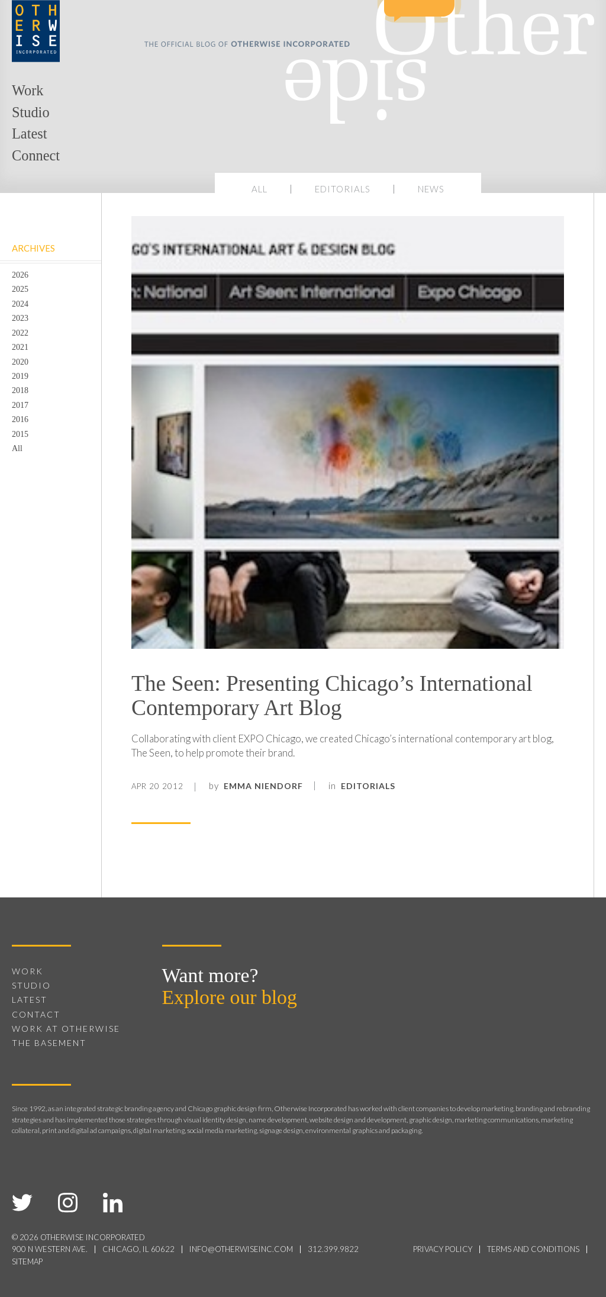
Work (27, 90)
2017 (20, 405)
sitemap (27, 1261)
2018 (20, 390)
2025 (20, 289)
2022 (20, 332)
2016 (20, 419)
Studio (31, 112)
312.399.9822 (333, 1249)
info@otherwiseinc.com (241, 1249)
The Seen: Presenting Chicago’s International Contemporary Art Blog (332, 695)
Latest (29, 133)
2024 (20, 303)
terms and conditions (533, 1249)
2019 (20, 376)
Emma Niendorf (263, 786)
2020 (20, 361)
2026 (20, 274)
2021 (20, 347)
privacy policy (442, 1249)
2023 (20, 318)
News (431, 189)
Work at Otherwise (66, 1029)
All (259, 189)
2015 (20, 434)
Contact (36, 1014)
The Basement (49, 1043)
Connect (36, 155)
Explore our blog (229, 997)
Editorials (342, 189)
